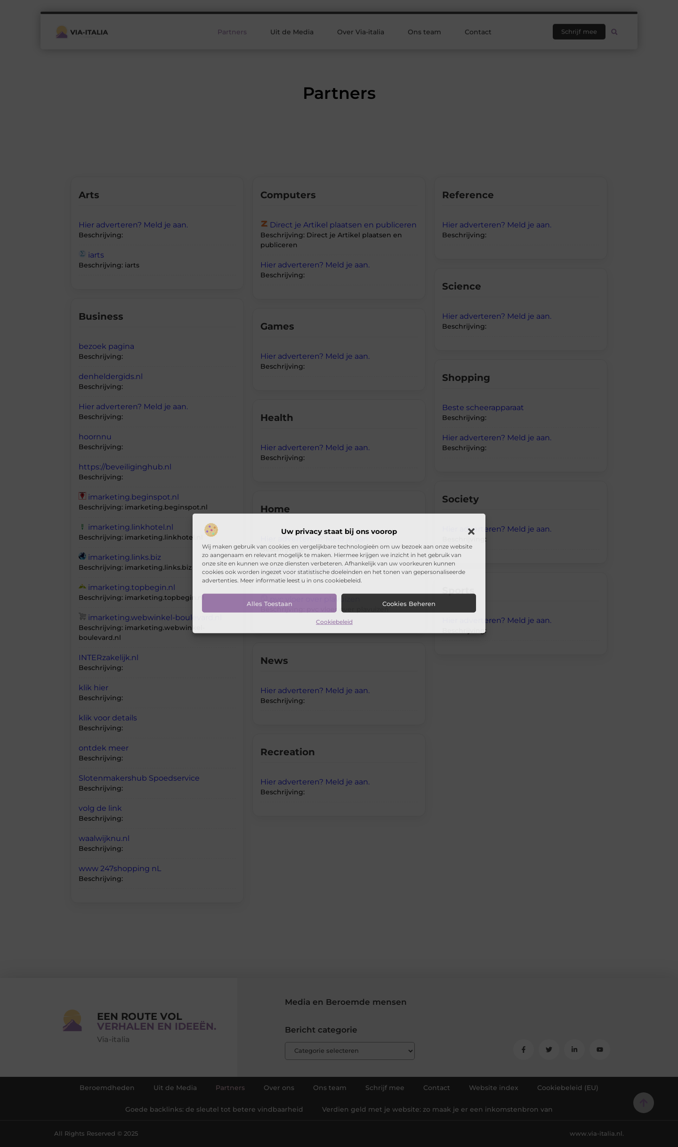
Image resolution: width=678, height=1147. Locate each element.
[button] (471, 531)
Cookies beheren (409, 603)
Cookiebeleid (334, 621)
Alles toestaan (269, 603)
